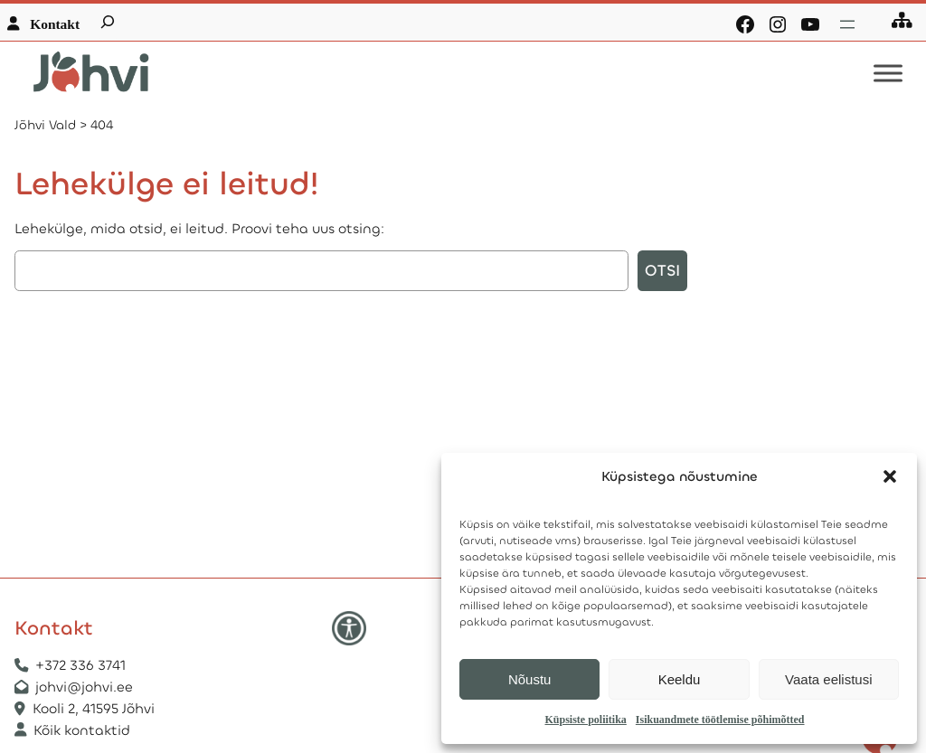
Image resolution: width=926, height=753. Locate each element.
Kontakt (55, 24)
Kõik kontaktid (81, 730)
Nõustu (530, 679)
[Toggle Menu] (888, 73)
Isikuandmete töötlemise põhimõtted (720, 719)
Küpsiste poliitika (585, 719)
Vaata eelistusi (828, 679)
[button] (890, 476)
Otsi (662, 270)
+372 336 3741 (80, 665)
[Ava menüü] (847, 24)
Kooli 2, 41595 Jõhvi (95, 709)
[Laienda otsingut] (108, 22)
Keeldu (679, 679)
